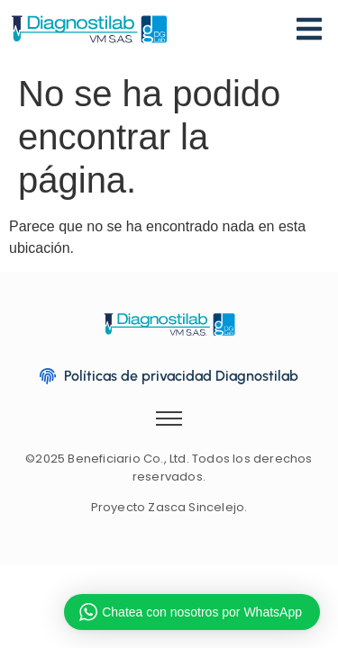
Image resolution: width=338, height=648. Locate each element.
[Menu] (309, 32)
